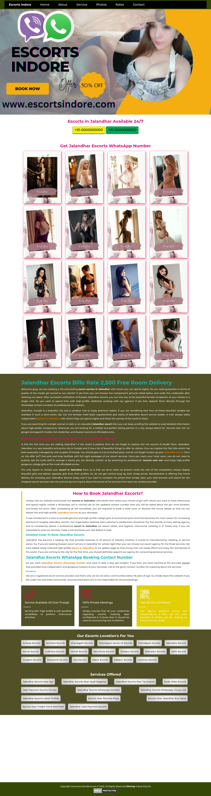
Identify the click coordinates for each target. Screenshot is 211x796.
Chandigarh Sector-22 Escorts (115, 643)
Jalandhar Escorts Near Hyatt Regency (84, 681)
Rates (120, 4)
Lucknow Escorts (147, 659)
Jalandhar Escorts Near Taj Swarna (135, 681)
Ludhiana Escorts (54, 651)
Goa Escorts (80, 659)
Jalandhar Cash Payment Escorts (88, 706)
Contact (139, 4)
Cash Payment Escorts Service (40, 689)
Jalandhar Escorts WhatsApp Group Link (163, 689)
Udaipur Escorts (123, 659)
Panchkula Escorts (103, 651)
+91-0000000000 (89, 130)
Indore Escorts (143, 786)
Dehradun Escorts (155, 651)
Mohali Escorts (79, 651)
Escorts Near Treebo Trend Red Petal (43, 706)
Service (81, 4)
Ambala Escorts (31, 643)
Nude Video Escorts (175, 681)
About (62, 4)
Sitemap (130, 786)
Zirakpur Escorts (129, 651)
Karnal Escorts (31, 651)
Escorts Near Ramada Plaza (103, 698)
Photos (101, 4)
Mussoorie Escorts (57, 659)
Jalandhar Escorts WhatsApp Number (63, 562)
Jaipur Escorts (100, 659)
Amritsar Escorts (55, 643)
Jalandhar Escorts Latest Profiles (41, 698)
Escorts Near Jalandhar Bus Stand (167, 698)
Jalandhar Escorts (176, 643)
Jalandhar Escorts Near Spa (38, 681)
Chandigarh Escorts (82, 643)
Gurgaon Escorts (32, 659)
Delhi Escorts (178, 651)
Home (44, 4)
